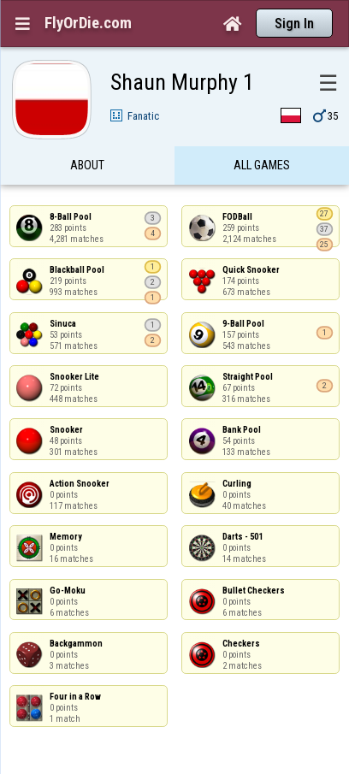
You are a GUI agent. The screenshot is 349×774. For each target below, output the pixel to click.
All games (262, 165)
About (87, 165)
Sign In (294, 23)
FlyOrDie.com (88, 23)
